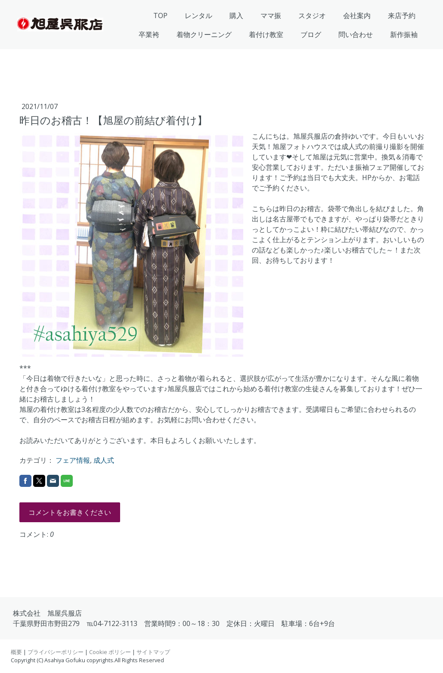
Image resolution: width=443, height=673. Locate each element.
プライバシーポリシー (56, 652)
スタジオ (312, 15)
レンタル (198, 15)
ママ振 (270, 15)
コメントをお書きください (69, 512)
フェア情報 (73, 460)
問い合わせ (355, 34)
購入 (236, 15)
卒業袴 (149, 34)
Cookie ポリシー (110, 652)
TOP (160, 15)
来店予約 (401, 15)
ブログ (310, 34)
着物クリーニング (204, 34)
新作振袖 (404, 34)
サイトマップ (153, 652)
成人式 (103, 460)
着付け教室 (266, 34)
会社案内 (357, 15)
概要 (16, 652)
